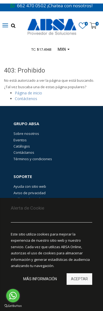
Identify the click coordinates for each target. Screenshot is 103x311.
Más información (40, 279)
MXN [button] (62, 49)
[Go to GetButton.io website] (13, 305)
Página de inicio (28, 92)
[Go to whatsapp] (13, 295)
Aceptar (79, 279)
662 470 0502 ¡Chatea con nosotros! (51, 5)
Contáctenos (26, 98)
